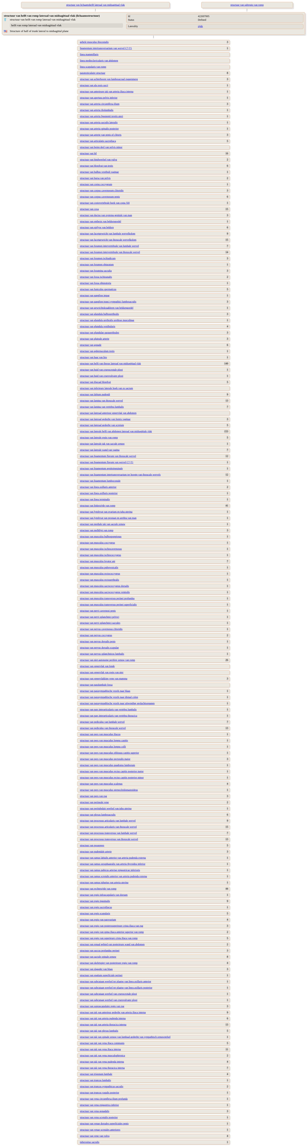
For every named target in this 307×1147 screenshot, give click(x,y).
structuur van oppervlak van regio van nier (101, 672)
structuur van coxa (89, 209)
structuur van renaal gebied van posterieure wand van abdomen (112, 944)
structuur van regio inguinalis (95, 901)
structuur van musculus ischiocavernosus (101, 548)
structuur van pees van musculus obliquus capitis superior (109, 752)
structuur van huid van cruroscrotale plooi (101, 369)
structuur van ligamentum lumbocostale (100, 480)
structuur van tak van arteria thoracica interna (103, 1024)
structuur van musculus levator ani (97, 561)
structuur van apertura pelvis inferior (98, 97)
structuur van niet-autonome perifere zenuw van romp (107, 660)
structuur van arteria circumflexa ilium (99, 103)
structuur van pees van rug (93, 796)
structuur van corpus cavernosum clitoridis (102, 190)
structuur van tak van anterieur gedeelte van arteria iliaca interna (113, 1012)
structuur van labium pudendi (95, 394)
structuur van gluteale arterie (94, 338)
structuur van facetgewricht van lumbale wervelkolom (107, 233)
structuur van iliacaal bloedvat (95, 382)
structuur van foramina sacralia (96, 270)
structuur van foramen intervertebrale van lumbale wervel (109, 245)
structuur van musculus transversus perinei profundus (107, 598)
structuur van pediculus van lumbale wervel (102, 721)
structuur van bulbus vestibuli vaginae (99, 171)
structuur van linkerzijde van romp (97, 505)
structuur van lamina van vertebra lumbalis (102, 406)
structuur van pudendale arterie (96, 851)
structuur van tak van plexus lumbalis (99, 1030)
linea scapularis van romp (93, 66)
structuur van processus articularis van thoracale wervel (108, 826)
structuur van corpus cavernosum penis (100, 196)
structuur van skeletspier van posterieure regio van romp (109, 962)
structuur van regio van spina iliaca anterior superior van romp (112, 931)
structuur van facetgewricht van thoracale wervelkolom (108, 239)
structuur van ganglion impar (95, 295)
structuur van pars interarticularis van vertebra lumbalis (108, 709)
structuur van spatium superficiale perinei (101, 975)
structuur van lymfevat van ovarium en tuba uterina (106, 511)
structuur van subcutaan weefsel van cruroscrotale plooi (108, 993)
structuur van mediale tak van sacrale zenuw (102, 524)
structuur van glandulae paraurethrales (99, 332)
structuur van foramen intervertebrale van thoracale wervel (110, 252)
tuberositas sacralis (89, 1142)
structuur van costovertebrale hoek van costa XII (105, 202)
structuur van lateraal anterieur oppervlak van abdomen (108, 412)
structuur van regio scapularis (95, 913)
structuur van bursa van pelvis (95, 178)
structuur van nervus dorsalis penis (98, 641)
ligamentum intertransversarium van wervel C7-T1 (106, 48)
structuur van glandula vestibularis (97, 326)
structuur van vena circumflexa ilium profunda (104, 1098)
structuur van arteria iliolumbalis (96, 110)
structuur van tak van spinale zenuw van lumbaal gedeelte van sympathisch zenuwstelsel (125, 1036)
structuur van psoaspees (92, 845)
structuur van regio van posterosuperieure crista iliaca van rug (111, 925)
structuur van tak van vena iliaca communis (102, 1043)
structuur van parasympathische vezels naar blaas (105, 690)
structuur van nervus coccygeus (96, 635)
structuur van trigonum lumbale (96, 1074)
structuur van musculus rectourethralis (99, 579)
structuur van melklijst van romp (96, 530)
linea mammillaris (89, 54)
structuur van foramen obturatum (97, 264)
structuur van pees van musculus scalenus (101, 783)
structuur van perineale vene (94, 802)
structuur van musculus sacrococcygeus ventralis (105, 592)
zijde (200, 26)
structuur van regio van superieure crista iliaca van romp (109, 938)
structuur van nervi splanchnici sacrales (100, 622)
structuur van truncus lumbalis (95, 1080)
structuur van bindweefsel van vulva (98, 159)
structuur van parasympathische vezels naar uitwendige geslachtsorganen (117, 703)
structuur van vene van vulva (95, 1135)
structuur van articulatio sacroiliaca (98, 141)
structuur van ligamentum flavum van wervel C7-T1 (106, 462)
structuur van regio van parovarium (98, 919)
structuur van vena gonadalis (94, 1111)
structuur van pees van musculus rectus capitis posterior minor (112, 777)
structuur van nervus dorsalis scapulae (99, 647)
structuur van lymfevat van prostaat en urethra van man (108, 517)
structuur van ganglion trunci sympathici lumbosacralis (108, 301)
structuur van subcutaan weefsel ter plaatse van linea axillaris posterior (116, 987)
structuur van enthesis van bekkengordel (100, 221)
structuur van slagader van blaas (96, 969)
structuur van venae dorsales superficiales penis (104, 1123)
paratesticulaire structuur (92, 72)
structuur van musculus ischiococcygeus (100, 555)
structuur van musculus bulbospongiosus (101, 536)
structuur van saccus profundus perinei (99, 950)
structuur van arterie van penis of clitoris (101, 134)
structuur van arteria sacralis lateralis (99, 122)
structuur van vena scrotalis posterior (99, 1117)
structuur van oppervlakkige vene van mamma (103, 678)
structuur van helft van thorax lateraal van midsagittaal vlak (110, 363)
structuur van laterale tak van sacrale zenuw (102, 443)
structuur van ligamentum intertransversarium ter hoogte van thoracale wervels (120, 474)
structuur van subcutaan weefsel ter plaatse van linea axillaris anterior (115, 981)
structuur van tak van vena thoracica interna (102, 1067)
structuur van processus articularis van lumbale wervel (108, 820)
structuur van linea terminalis (95, 499)
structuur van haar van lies (93, 357)
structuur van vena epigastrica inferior (99, 1104)
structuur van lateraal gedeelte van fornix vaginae (105, 419)
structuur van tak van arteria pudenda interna (103, 1018)
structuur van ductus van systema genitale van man (106, 215)
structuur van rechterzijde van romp (98, 888)
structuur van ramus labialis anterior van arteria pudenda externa (113, 857)
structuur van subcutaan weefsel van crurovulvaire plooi (108, 1000)
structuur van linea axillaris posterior (99, 493)
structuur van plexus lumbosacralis (98, 814)
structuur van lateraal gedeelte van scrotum (102, 425)
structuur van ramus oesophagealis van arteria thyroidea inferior (112, 863)
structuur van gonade (90, 344)
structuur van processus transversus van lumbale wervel (108, 833)
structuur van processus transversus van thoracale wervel (109, 839)
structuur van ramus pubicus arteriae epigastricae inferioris (110, 870)
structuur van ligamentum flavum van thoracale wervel (108, 456)
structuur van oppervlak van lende (97, 666)
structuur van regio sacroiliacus (96, 907)
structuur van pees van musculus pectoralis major (105, 758)
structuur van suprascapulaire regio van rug (102, 1006)
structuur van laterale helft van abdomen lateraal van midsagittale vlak (116, 431)
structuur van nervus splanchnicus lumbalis (102, 653)
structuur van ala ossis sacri (94, 85)
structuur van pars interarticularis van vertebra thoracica (108, 715)
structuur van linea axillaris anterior (98, 487)
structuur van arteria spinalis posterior (99, 128)
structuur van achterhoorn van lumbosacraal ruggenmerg (109, 79)
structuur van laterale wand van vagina (100, 449)
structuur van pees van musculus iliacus (100, 734)
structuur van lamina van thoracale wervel (101, 400)
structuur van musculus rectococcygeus (100, 573)
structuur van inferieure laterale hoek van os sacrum (106, 388)
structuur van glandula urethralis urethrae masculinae (107, 320)
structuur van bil (88, 153)
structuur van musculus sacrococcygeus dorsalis (104, 585)
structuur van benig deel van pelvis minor (101, 147)
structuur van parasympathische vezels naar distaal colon (109, 697)
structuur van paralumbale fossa (96, 684)
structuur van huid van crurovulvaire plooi (101, 375)
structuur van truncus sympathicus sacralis (101, 1086)
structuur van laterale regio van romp (99, 437)
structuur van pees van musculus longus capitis (104, 740)
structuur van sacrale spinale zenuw (98, 956)
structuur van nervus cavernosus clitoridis (101, 629)
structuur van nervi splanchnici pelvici (99, 616)
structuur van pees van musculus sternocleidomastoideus (109, 789)
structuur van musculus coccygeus (97, 542)
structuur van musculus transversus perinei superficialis (108, 604)
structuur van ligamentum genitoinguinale (101, 468)
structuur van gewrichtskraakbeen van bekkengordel (106, 307)
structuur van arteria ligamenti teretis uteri (101, 116)
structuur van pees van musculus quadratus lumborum (107, 765)
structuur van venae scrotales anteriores (100, 1129)
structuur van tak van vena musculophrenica (102, 1055)
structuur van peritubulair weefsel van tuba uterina (106, 808)
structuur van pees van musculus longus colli (103, 746)
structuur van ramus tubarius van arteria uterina (104, 882)
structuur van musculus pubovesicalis (99, 567)
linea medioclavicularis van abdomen (99, 60)
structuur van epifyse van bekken (97, 227)
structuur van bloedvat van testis (96, 165)
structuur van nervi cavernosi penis (98, 610)
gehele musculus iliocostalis (94, 42)
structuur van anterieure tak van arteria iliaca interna (106, 91)
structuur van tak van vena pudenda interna (102, 1061)
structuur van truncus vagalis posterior (99, 1092)
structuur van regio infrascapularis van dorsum (104, 894)
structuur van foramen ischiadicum (98, 258)
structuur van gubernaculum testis (97, 351)
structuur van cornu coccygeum (96, 184)
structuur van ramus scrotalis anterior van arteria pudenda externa (113, 876)
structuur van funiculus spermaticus (98, 289)
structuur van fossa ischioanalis (96, 276)
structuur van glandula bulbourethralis (99, 314)
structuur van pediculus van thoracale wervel (103, 728)
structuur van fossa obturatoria (95, 283)
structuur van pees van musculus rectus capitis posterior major (112, 771)
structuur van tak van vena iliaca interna (100, 1049)
